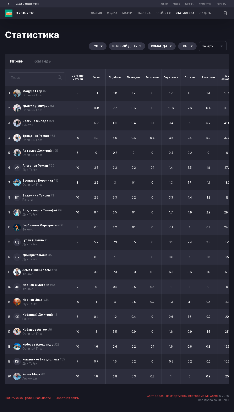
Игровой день (127, 46)
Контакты (222, 3)
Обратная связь (67, 398)
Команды (42, 61)
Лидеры (205, 12)
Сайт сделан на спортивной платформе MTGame (183, 396)
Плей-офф (163, 12)
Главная (163, 3)
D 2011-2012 (25, 13)
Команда (161, 46)
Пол (187, 46)
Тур (97, 46)
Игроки (16, 61)
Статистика (205, 3)
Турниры (189, 3)
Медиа (176, 3)
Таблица (144, 12)
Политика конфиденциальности (28, 398)
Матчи (127, 12)
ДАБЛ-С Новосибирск (22, 3)
